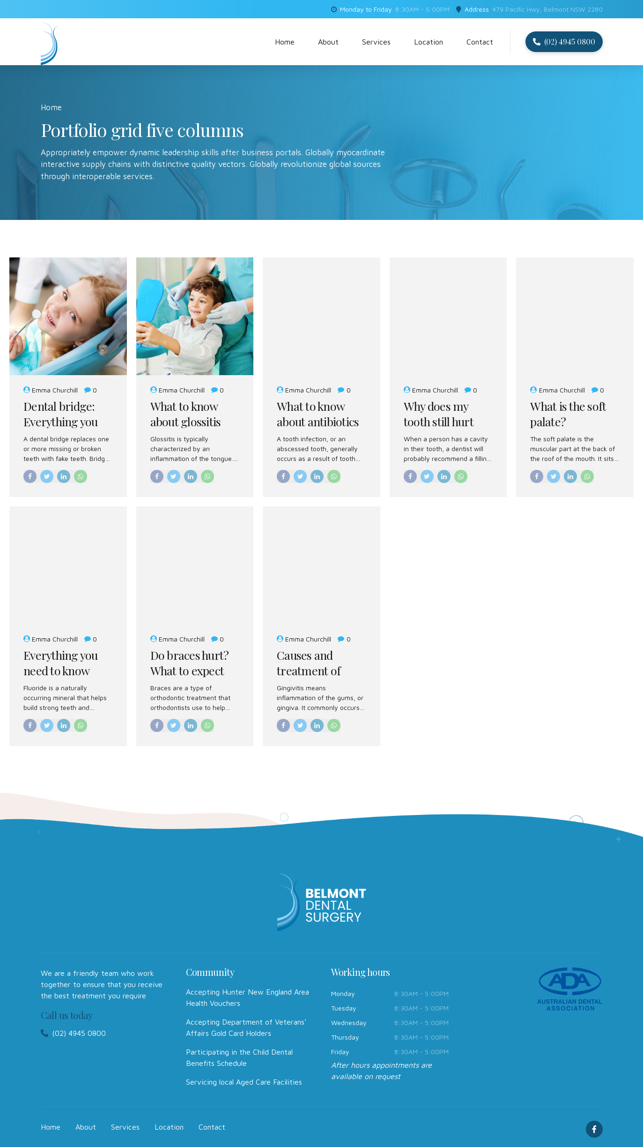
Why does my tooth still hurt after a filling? (438, 421)
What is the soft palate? (568, 414)
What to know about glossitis (185, 414)
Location (428, 42)
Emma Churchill (55, 390)
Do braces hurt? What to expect (189, 663)
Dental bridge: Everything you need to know (60, 421)
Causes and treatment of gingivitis (308, 670)
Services (376, 42)
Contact (479, 42)
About (328, 42)
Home (285, 42)
